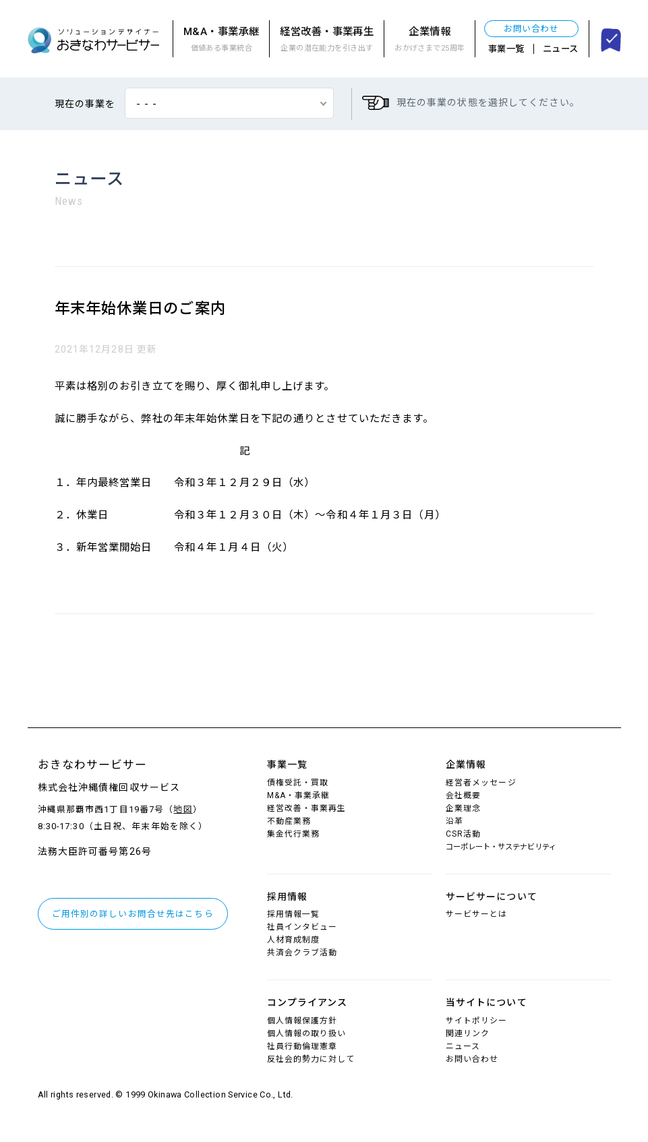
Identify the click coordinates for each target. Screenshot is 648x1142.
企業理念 (463, 808)
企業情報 (429, 40)
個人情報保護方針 (302, 1020)
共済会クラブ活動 (302, 952)
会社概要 (463, 795)
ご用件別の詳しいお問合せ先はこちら (133, 914)
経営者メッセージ (481, 782)
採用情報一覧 (293, 914)
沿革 (454, 821)
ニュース (561, 49)
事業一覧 (506, 49)
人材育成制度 (293, 939)
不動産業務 (289, 821)
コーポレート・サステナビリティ (501, 847)
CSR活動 (463, 834)
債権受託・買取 (298, 782)
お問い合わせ (531, 29)
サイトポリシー (477, 1020)
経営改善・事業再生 (327, 40)
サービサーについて (491, 896)
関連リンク (468, 1033)
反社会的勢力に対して (311, 1059)
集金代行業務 (293, 834)
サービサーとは (477, 914)
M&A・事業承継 (221, 40)
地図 (182, 809)
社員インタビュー (302, 927)
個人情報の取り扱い (307, 1033)
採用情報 (287, 896)
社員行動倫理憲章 (302, 1046)
